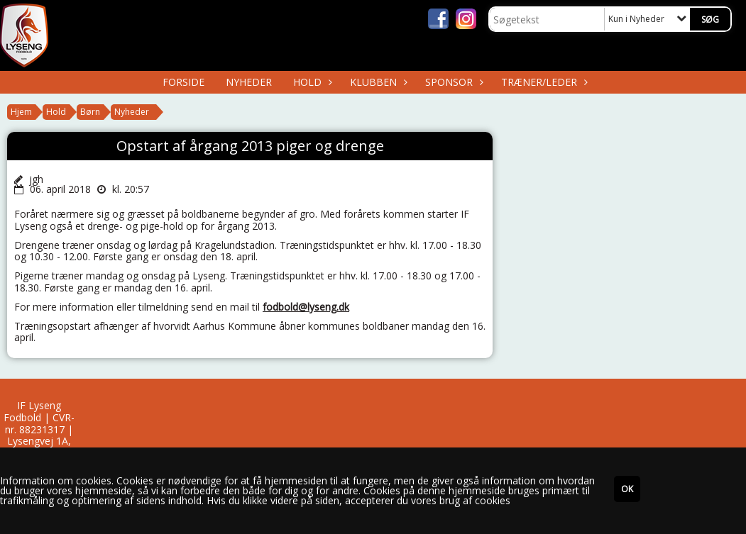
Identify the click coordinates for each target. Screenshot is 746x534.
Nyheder (249, 82)
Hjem (21, 112)
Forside (183, 82)
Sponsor (452, 82)
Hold (311, 82)
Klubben (377, 82)
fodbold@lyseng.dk (306, 306)
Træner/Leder (542, 82)
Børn (90, 112)
